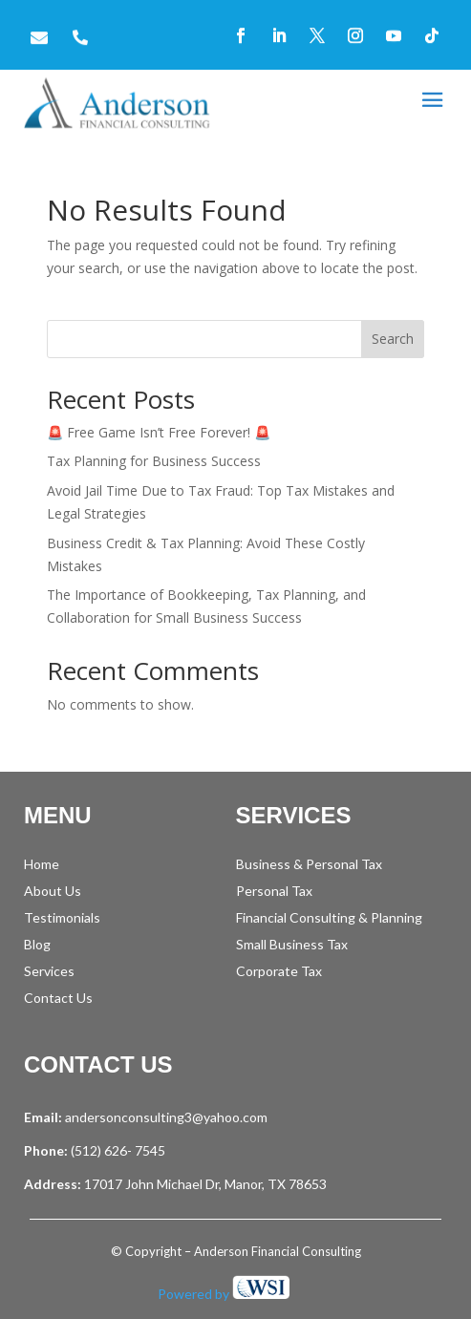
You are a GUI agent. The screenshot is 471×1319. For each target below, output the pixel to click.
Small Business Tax (292, 944)
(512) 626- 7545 (116, 1150)
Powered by (223, 1294)
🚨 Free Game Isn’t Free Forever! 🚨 (158, 432)
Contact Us (58, 997)
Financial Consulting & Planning (329, 917)
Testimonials (62, 917)
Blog (37, 944)
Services (49, 971)
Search (393, 339)
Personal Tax (274, 891)
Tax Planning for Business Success (154, 461)
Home (41, 864)
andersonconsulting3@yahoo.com (166, 1117)
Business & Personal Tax (309, 864)
